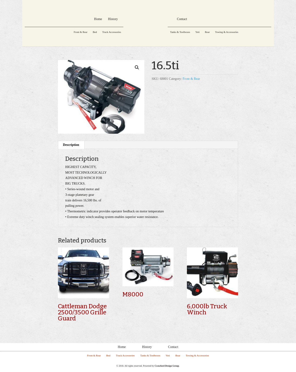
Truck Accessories (111, 32)
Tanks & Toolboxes (180, 32)
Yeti (197, 32)
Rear (207, 32)
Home (122, 347)
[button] (137, 67)
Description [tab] (71, 145)
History (147, 347)
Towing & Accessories (226, 32)
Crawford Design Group (167, 366)
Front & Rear (80, 32)
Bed (95, 32)
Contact (173, 347)
